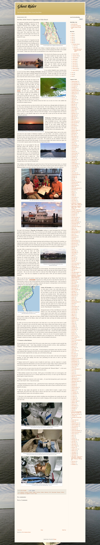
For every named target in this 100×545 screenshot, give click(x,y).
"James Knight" (74, 252)
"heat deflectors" (74, 237)
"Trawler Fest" (73, 429)
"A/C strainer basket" (75, 84)
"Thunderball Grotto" (75, 423)
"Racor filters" (73, 347)
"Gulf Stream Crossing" (75, 226)
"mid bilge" (73, 291)
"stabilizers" (73, 402)
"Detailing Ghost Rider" (75, 182)
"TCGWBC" (73, 415)
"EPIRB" (72, 194)
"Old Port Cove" (74, 320)
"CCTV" (72, 150)
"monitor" (73, 297)
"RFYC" (72, 352)
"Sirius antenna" (74, 379)
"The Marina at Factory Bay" (76, 417)
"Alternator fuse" (74, 93)
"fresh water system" (75, 217)
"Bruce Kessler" (74, 136)
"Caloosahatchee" (74, 140)
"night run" (73, 314)
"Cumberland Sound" (75, 174)
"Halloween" (46, 492)
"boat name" (73, 128)
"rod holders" (73, 356)
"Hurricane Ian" (74, 243)
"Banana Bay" (73, 107)
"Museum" (73, 303)
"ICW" (50, 492)
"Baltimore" (73, 105)
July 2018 (74, 59)
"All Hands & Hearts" (75, 90)
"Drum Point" (73, 189)
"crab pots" (73, 169)
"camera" (73, 142)
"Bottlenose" (22, 492)
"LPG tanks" (73, 269)
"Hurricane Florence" (75, 241)
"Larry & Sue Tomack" (75, 263)
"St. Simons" (73, 399)
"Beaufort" (73, 110)
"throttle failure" (74, 420)
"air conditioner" (74, 89)
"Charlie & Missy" (74, 153)
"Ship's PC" (73, 376)
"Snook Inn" (73, 382)
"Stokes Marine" (74, 405)
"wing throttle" (74, 453)
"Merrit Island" (54, 492)
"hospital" (73, 238)
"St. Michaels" (73, 398)
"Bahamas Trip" (74, 102)
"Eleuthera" (73, 192)
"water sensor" (73, 444)
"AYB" (72, 101)
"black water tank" (74, 122)
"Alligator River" (74, 92)
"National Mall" (74, 308)
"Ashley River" (74, 99)
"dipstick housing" (74, 185)
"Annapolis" (73, 96)
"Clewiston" (73, 160)
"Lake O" (73, 261)
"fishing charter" (74, 201)
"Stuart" (35, 493)
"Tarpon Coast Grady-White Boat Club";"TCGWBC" (76, 412)
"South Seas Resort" (74, 387)
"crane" (72, 171)
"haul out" (73, 234)
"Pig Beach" (73, 333)
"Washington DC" (74, 439)
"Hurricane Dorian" (74, 240)
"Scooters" (73, 367)
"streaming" (73, 408)
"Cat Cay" (73, 148)
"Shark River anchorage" (75, 375)
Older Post (64, 530)
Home (42, 530)
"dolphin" (34, 492)
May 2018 (74, 63)
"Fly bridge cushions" (75, 209)
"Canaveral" (27, 492)
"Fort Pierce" (38, 492)
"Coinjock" (73, 162)
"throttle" (73, 421)
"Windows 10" (73, 450)
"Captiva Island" (74, 147)
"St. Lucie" (32, 493)
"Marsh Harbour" (74, 286)
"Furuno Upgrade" (74, 218)
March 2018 (75, 66)
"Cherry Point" (74, 154)
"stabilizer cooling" (74, 401)
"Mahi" (72, 270)
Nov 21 (75, 45)
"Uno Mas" (73, 438)
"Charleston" (73, 151)
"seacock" (73, 373)
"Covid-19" (73, 168)
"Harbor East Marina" (75, 231)
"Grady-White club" (74, 223)
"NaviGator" (73, 311)
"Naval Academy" (74, 309)
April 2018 (75, 64)
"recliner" (73, 349)
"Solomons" (73, 385)
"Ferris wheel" (73, 200)
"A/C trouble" (73, 86)
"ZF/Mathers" (73, 464)
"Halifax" (42, 492)
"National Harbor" (74, 306)
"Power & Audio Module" (76, 340)
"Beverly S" (73, 111)
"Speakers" (73, 390)
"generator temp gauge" (75, 221)
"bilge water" (73, 116)
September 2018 (76, 55)
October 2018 (75, 54)
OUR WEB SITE (74, 24)
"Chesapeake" (73, 156)
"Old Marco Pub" (74, 318)
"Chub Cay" (73, 157)
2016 (72, 74)
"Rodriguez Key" (74, 359)
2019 (72, 40)
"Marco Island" (74, 282)
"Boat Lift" (73, 127)
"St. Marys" (73, 396)
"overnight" (73, 326)
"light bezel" (73, 266)
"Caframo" (73, 139)
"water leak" (73, 441)
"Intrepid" (73, 249)
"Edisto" (72, 191)
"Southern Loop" (74, 388)
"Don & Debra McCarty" (75, 188)
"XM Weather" (74, 455)
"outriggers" (73, 324)
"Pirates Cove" (74, 335)
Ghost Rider (26, 6)
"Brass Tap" (73, 134)
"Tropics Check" (74, 433)
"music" (72, 304)
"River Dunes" (73, 353)
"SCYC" (72, 370)
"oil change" (73, 317)
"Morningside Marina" (75, 301)
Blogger (54, 539)
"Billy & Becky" (74, 118)
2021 (72, 37)
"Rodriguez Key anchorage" (76, 358)
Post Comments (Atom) (26, 532)
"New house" (73, 312)
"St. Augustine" (27, 493)
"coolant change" (74, 166)
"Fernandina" (73, 198)
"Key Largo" (73, 258)
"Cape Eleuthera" (74, 145)
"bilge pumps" (73, 115)
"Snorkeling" (73, 384)
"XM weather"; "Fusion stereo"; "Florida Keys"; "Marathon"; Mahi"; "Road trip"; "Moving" (77, 457)
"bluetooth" (73, 124)
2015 (72, 76)
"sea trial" (73, 372)
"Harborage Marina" (75, 232)
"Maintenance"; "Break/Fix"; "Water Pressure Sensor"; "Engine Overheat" (76, 276)
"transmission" (73, 427)
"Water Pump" (73, 442)
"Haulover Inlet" (74, 235)
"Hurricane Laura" (74, 244)
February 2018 (75, 68)
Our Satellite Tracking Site (76, 25)
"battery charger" (74, 108)
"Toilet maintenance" (75, 426)
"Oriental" (73, 323)
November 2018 (76, 44)
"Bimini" (72, 119)
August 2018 (75, 57)
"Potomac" (73, 338)
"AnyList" (73, 98)
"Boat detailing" (74, 125)
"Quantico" (73, 346)
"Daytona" (30, 492)
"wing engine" (73, 452)
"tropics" (72, 435)
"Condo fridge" (74, 165)
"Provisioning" (74, 343)
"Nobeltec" (73, 315)
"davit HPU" (73, 177)
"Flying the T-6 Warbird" (75, 211)
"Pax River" (73, 330)
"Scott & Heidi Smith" (75, 369)
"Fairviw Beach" (74, 197)
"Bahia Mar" (73, 104)
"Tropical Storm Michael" (75, 430)
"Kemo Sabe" (73, 257)
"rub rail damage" (74, 364)
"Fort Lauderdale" (74, 212)
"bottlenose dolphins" (75, 130)
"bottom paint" (74, 133)
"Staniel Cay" (73, 404)
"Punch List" (73, 344)
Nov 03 (75, 47)
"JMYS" (72, 255)
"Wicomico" (73, 447)
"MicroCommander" (75, 289)
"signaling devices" (74, 378)
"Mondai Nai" (73, 295)
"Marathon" (73, 280)
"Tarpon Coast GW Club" (75, 414)
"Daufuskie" (73, 176)
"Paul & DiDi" (73, 329)
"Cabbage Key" (74, 137)
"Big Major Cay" (74, 113)
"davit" (72, 179)
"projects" (73, 341)
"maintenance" (73, 273)
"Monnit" (73, 298)
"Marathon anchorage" (75, 279)
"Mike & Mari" (74, 292)
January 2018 (75, 70)
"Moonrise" (59, 492)
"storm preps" (73, 407)
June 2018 (74, 61)
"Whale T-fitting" (74, 445)
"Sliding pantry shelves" (75, 381)
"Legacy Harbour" (74, 264)
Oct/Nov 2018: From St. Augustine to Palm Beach (77, 50)
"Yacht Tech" (73, 461)
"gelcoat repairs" (74, 220)
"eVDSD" (73, 195)
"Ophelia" (73, 321)
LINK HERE (32, 279)
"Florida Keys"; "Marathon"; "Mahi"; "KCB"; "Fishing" (76, 204)
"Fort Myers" (73, 214)
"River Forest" (73, 355)
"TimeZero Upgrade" (75, 424)
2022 (72, 35)
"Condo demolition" (74, 163)
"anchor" (72, 95)
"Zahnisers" (73, 462)
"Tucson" (73, 436)
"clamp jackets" (74, 159)
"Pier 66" (72, 332)
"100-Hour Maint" (74, 81)
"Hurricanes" (73, 246)
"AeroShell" (73, 87)
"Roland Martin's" (74, 361)
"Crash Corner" (74, 172)
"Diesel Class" (73, 183)
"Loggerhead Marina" (75, 267)
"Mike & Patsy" (74, 294)
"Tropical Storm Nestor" (75, 432)
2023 (72, 33)
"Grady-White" (74, 225)
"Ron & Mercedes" (74, 362)
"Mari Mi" (73, 283)
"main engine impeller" (75, 272)
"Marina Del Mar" (74, 285)
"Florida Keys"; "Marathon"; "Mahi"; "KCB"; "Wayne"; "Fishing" (76, 207)
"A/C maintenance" (74, 82)
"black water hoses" (74, 121)
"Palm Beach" (22, 493)
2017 (72, 72)
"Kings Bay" (73, 260)
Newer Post (19, 530)
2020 (72, 39)
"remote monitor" (74, 350)
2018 (72, 42)
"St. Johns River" (74, 393)
